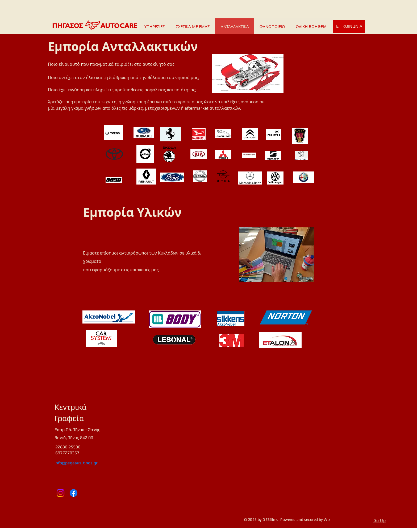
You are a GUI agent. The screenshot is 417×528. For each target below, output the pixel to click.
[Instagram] (60, 493)
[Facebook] (73, 493)
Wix (327, 519)
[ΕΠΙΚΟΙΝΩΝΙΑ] (349, 26)
